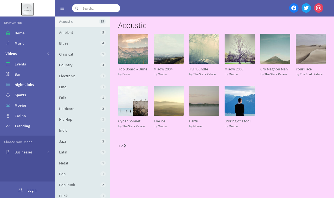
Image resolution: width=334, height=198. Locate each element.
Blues (82, 43)
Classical (82, 54)
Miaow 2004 (163, 69)
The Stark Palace (204, 74)
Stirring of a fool (238, 121)
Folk (82, 97)
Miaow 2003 (234, 69)
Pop (82, 173)
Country (82, 64)
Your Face (304, 69)
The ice (159, 121)
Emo (82, 86)
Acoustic (82, 21)
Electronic (82, 75)
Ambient (82, 32)
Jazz (82, 141)
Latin (82, 152)
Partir (193, 121)
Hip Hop (82, 119)
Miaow (162, 74)
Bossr (126, 74)
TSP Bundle (198, 69)
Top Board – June (132, 69)
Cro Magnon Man (274, 69)
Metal (82, 163)
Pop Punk (82, 184)
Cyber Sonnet (129, 121)
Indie (82, 130)
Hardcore (82, 108)
